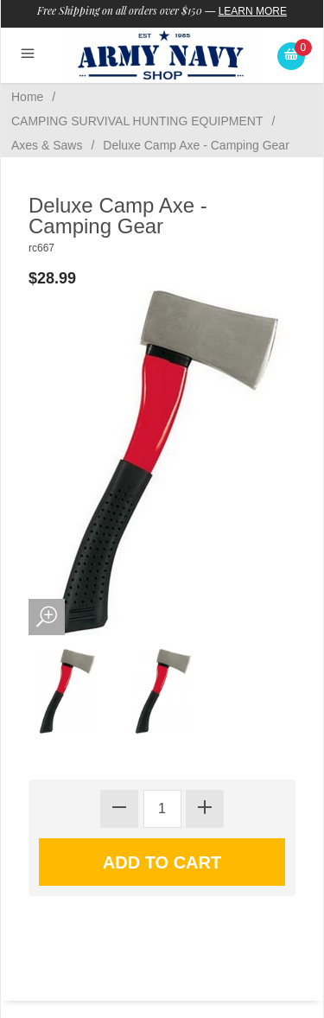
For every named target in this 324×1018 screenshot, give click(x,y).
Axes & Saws (46, 145)
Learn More (253, 11)
